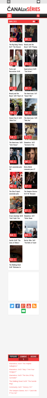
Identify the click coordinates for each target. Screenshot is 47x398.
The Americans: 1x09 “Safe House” (15, 143)
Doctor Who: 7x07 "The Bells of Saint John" (30, 242)
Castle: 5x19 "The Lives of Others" (14, 241)
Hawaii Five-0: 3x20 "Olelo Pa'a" (15, 119)
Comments (23, 357)
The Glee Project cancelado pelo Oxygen (14, 193)
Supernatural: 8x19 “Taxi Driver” (30, 70)
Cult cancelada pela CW (15, 168)
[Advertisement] (23, 286)
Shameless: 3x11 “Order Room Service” (29, 218)
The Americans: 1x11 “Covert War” (30, 94)
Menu (8, 1)
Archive (33, 356)
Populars (13, 356)
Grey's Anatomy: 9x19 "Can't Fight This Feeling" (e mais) (16, 218)
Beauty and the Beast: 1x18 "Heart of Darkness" (16, 95)
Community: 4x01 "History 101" (21, 387)
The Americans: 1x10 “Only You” (30, 119)
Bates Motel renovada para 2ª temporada (29, 169)
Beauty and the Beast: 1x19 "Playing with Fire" (30, 46)
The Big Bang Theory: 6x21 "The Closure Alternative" (16, 46)
